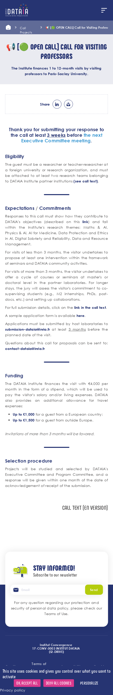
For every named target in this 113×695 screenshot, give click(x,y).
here (80, 315)
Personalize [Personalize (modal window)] (89, 683)
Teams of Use (55, 613)
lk (57, 104)
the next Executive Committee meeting (61, 137)
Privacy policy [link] (12, 690)
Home (8, 27)
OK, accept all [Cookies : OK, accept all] (27, 683)
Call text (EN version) (85, 507)
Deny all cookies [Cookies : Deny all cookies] (58, 683)
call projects (26, 27)
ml (68, 104)
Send (94, 590)
